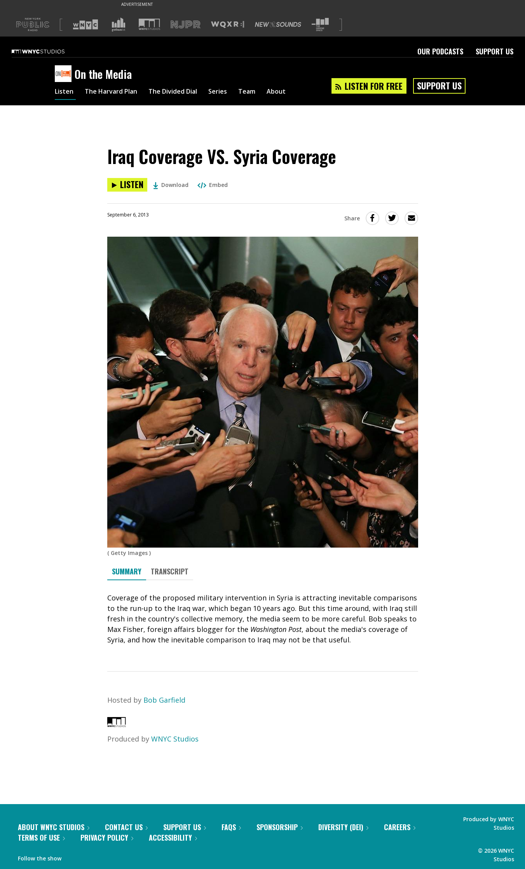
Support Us (494, 51)
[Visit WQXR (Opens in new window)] (227, 24)
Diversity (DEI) (343, 827)
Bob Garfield (164, 700)
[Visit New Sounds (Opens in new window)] (278, 24)
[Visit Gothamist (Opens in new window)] (118, 24)
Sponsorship (279, 827)
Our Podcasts (440, 51)
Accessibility (173, 837)
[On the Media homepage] (65, 74)
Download (170, 184)
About (298, 92)
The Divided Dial (186, 92)
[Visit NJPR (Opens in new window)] (186, 25)
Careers (399, 827)
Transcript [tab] (169, 571)
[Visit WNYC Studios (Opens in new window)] (149, 24)
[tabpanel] (262, 619)
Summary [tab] (126, 571)
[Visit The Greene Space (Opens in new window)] (320, 24)
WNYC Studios (175, 738)
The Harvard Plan (117, 92)
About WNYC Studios (53, 827)
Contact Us (126, 827)
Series (235, 92)
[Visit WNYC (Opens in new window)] (85, 24)
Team (267, 92)
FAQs (231, 827)
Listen (65, 92)
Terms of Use (41, 837)
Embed (212, 184)
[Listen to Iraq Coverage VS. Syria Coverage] (127, 185)
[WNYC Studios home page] (48, 51)
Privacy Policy (106, 837)
